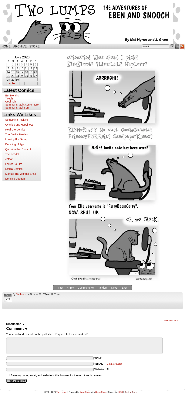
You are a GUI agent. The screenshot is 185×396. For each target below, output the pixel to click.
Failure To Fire (13, 163)
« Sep (12, 83)
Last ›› (126, 287)
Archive (20, 46)
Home (6, 46)
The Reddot (12, 154)
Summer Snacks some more (22, 104)
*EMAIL (108, 363)
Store (34, 46)
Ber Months (12, 95)
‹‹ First (59, 287)
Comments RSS (170, 320)
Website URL (102, 369)
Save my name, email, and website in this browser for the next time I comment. (57, 375)
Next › (114, 287)
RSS (182, 46)
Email (177, 46)
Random (102, 287)
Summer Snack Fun (17, 107)
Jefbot (8, 159)
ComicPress (100, 392)
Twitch (9, 98)
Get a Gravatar (114, 364)
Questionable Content (18, 149)
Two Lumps (92, 23)
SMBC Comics (13, 168)
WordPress (85, 392)
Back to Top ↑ (130, 392)
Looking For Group (16, 139)
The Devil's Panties (16, 134)
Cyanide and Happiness (19, 124)
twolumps (21, 294)
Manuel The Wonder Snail (20, 173)
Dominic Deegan (15, 178)
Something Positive (16, 119)
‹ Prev (70, 287)
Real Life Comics (15, 129)
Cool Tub (10, 101)
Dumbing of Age (14, 144)
